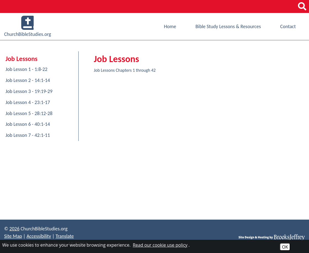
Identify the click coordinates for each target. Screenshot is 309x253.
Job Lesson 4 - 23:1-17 (28, 102)
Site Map (13, 236)
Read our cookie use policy (160, 245)
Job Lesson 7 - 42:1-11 (28, 135)
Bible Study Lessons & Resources (228, 26)
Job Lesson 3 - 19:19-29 (29, 91)
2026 (14, 229)
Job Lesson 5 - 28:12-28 (29, 113)
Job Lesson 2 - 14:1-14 (28, 80)
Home (170, 26)
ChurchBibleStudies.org (27, 26)
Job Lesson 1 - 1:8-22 (26, 69)
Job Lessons (22, 59)
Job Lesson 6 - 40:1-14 (28, 124)
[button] (302, 6)
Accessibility (38, 236)
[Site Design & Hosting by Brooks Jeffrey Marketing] (272, 237)
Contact (288, 26)
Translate (64, 236)
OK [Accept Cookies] (285, 247)
